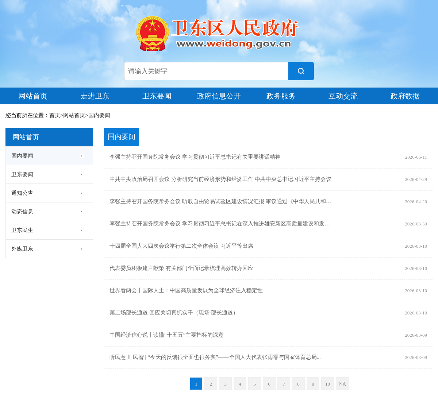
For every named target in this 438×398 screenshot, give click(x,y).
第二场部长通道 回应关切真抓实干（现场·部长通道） (174, 313)
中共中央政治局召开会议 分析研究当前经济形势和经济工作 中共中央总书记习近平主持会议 (220, 179)
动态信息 (22, 212)
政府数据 (405, 96)
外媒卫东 (22, 249)
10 (327, 384)
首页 (54, 115)
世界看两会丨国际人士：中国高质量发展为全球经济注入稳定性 (186, 291)
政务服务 (281, 96)
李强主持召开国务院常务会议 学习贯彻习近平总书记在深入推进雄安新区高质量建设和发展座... (221, 224)
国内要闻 (99, 115)
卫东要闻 (157, 96)
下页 (342, 384)
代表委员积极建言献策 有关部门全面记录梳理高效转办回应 (181, 268)
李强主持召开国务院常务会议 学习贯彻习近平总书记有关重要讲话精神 (195, 157)
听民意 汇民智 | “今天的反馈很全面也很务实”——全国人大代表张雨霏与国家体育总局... (215, 357)
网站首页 (32, 96)
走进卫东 (95, 96)
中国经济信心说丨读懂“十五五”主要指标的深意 (167, 335)
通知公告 (22, 193)
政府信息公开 (219, 96)
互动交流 (343, 96)
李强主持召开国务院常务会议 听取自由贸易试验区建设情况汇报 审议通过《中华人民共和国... (221, 202)
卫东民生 (22, 230)
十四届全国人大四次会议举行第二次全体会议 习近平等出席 (181, 246)
